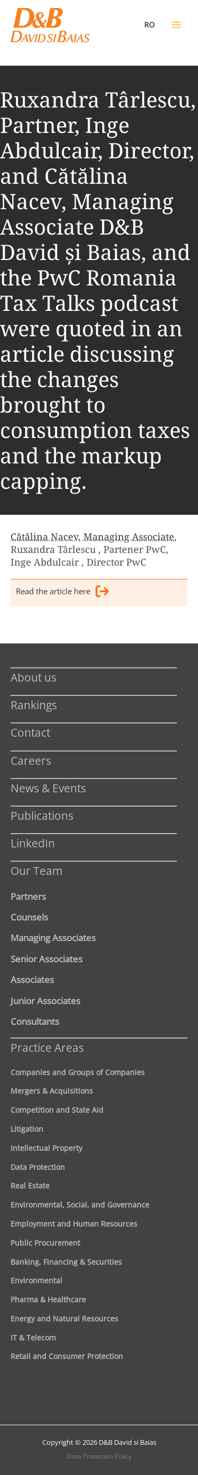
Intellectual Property (46, 1148)
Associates (32, 979)
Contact (30, 732)
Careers (31, 760)
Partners (28, 896)
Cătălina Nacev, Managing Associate (92, 536)
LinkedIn (33, 843)
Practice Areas (47, 1047)
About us (33, 677)
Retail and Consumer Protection (67, 1356)
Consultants (35, 1021)
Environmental (36, 1280)
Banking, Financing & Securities (66, 1262)
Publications (42, 815)
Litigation (27, 1129)
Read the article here (62, 593)
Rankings (34, 705)
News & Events (48, 788)
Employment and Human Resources (74, 1224)
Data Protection (38, 1167)
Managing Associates (53, 937)
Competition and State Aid (57, 1110)
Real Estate (30, 1186)
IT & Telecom (33, 1338)
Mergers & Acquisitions (52, 1091)
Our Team (36, 870)
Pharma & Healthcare (48, 1299)
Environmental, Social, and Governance (80, 1205)
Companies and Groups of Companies (78, 1072)
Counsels (29, 917)
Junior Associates (45, 1000)
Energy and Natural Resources (64, 1318)
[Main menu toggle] (176, 25)
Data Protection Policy (99, 1456)
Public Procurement (45, 1243)
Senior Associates (46, 958)
